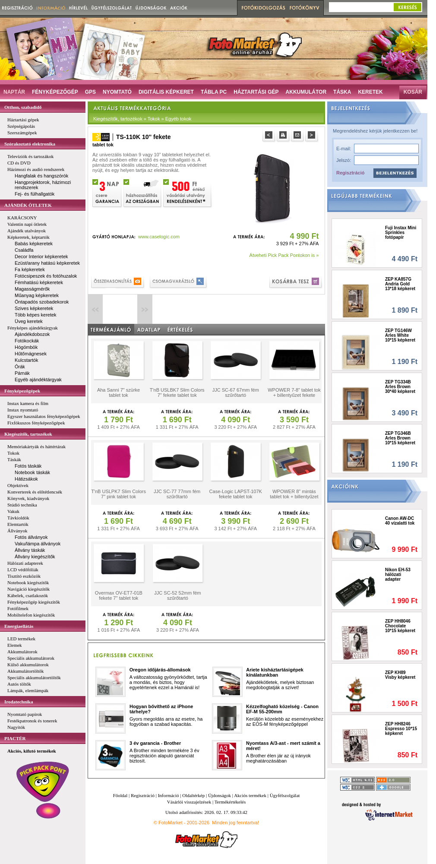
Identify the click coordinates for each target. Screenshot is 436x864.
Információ (168, 795)
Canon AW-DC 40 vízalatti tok (399, 520)
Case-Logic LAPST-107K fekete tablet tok (235, 494)
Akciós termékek (250, 795)
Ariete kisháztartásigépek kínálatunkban (274, 672)
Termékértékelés (230, 801)
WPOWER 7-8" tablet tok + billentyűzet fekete (294, 392)
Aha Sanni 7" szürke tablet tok (118, 392)
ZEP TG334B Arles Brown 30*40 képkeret (400, 387)
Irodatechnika (18, 701)
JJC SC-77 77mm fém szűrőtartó (177, 494)
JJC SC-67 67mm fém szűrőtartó (235, 392)
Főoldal (120, 795)
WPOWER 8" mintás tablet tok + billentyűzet (294, 494)
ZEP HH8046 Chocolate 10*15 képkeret (400, 626)
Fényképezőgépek (22, 390)
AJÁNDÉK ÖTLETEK (28, 205)
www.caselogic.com (159, 236)
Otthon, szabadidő (22, 107)
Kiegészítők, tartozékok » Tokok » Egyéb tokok (142, 118)
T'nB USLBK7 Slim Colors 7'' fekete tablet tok (177, 392)
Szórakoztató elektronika (29, 143)
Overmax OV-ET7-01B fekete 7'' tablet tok (118, 595)
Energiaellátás (18, 626)
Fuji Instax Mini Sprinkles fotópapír (400, 232)
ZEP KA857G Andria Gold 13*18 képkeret (400, 284)
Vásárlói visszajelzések (189, 801)
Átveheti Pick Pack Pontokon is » (284, 255)
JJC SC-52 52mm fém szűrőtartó (177, 595)
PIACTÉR (15, 738)
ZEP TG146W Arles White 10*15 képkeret (400, 335)
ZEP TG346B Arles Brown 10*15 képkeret (400, 438)
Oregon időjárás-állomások (160, 669)
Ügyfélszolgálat (285, 795)
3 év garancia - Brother (155, 743)
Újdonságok (219, 795)
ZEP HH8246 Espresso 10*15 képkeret (401, 729)
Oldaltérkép (193, 795)
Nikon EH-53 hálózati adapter (398, 574)
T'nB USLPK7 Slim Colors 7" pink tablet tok (118, 494)
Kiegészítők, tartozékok (28, 434)
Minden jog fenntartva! (235, 822)
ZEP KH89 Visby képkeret (400, 675)
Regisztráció (350, 172)
